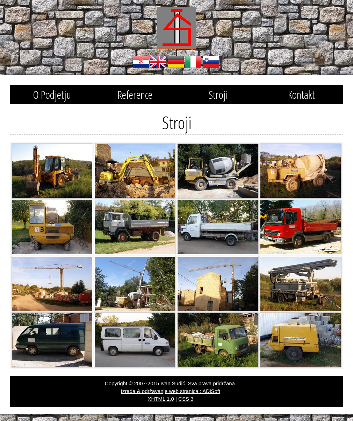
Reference (134, 94)
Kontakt (301, 94)
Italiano (193, 62)
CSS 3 (185, 399)
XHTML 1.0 (161, 399)
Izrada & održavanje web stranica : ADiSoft (170, 391)
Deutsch (175, 62)
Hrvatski (140, 62)
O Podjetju (52, 94)
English (158, 62)
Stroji (218, 94)
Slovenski (210, 62)
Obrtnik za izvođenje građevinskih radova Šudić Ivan (176, 28)
